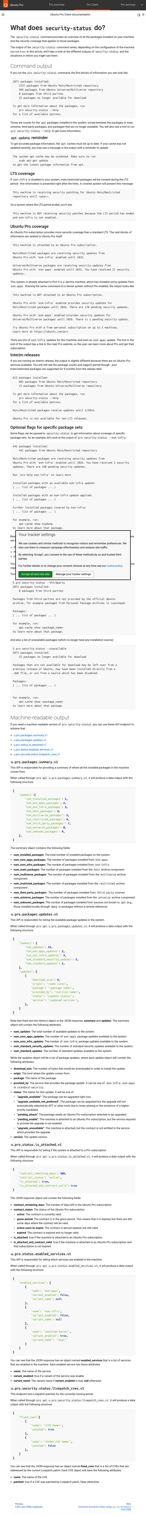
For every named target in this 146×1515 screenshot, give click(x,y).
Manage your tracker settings (73, 574)
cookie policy (114, 565)
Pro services (128, 4)
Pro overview (56, 4)
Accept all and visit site (35, 574)
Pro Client (92, 4)
